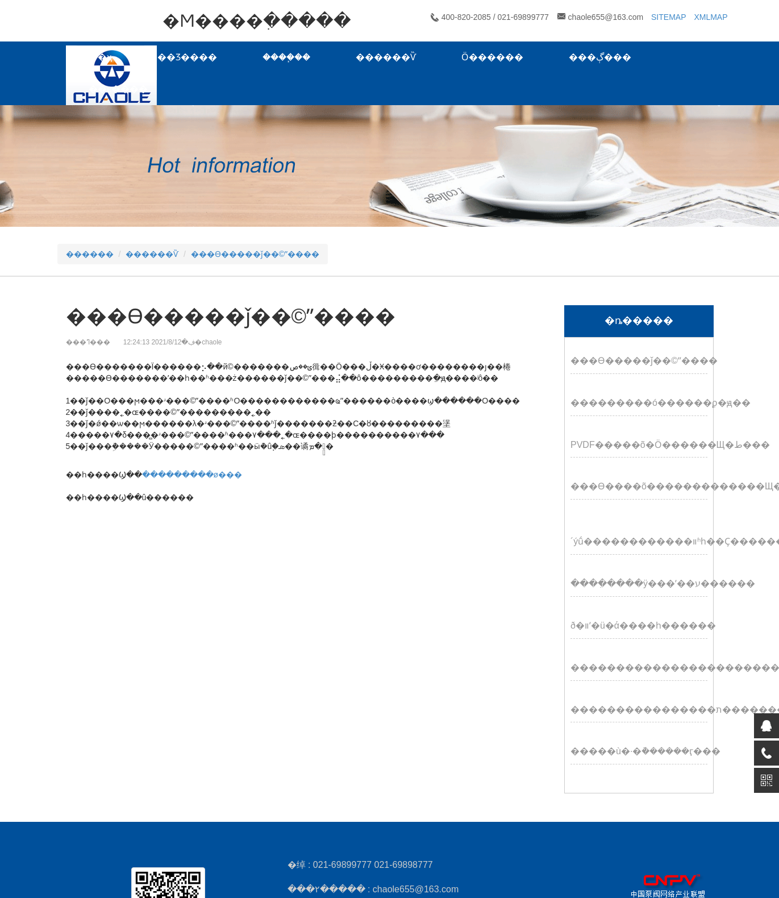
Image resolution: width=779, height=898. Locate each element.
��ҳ (100, 57)
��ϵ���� (118, 89)
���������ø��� (192, 474)
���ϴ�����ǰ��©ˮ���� (255, 254)
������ (90, 254)
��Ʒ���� (187, 57)
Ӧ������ (492, 57)
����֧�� (286, 57)
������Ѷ (386, 57)
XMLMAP (710, 17)
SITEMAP (668, 17)
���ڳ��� (600, 57)
